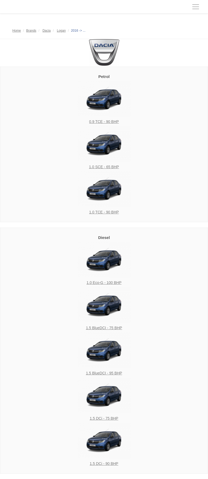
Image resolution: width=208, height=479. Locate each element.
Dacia (47, 30)
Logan (61, 30)
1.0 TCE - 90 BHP (104, 212)
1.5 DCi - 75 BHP (104, 418)
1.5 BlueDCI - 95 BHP (104, 373)
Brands (31, 30)
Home (16, 30)
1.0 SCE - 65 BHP (104, 167)
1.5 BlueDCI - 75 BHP (104, 328)
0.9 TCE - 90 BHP (104, 121)
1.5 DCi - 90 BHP (104, 463)
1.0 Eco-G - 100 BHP (104, 282)
